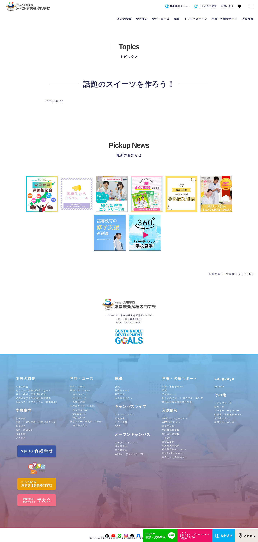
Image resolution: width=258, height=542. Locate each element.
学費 (164, 390)
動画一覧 (219, 407)
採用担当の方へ (124, 398)
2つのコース (80, 414)
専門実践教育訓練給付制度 (177, 402)
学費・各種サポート (173, 386)
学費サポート (169, 394)
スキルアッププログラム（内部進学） (37, 402)
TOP (250, 274)
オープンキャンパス (126, 442)
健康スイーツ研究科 (87, 421)
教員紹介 (21, 426)
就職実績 (120, 394)
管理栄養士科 (83, 406)
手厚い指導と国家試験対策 (31, 394)
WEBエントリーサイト (175, 418)
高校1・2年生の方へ (173, 453)
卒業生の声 (79, 402)
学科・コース (77, 386)
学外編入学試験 (171, 445)
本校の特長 (22, 386)
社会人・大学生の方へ (174, 457)
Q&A (117, 426)
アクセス (246, 535)
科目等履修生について (174, 449)
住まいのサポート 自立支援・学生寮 (182, 398)
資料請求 (224, 535)
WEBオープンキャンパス (129, 454)
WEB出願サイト (171, 422)
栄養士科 (80, 390)
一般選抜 (167, 438)
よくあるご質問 (208, 6)
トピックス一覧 (223, 403)
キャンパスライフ (125, 414)
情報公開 (21, 434)
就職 (117, 386)
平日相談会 (121, 450)
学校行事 (120, 418)
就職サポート (122, 390)
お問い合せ (227, 6)
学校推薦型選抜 (171, 430)
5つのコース (80, 398)
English (219, 386)
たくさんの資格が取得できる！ (33, 390)
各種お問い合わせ (224, 422)
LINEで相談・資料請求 (161, 536)
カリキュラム (80, 394)
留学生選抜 (168, 441)
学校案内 (21, 418)
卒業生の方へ (221, 418)
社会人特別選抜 (171, 434)
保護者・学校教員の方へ (228, 414)
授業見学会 (121, 446)
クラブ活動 (121, 422)
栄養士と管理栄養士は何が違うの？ (36, 422)
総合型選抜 (168, 426)
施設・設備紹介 (24, 430)
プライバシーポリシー (227, 410)
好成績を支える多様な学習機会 (33, 398)
